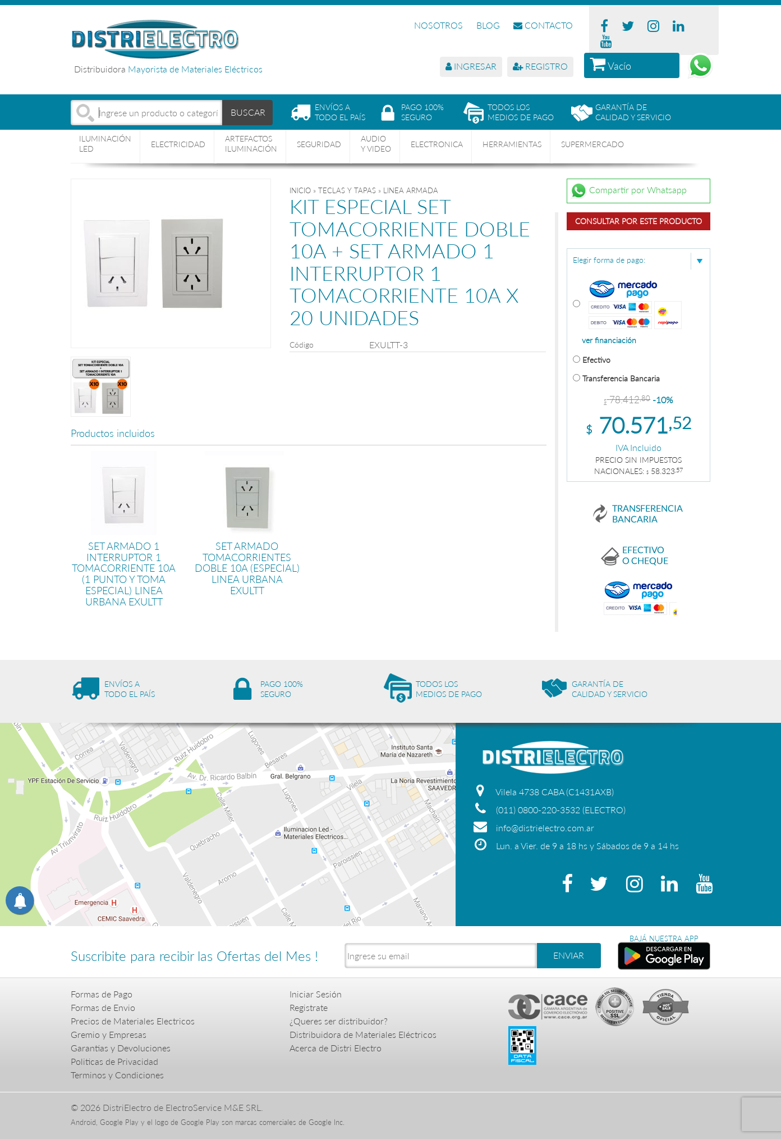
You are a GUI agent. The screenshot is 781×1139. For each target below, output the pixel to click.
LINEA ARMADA (410, 190)
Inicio (300, 190)
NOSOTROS (438, 25)
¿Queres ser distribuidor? (339, 1020)
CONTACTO (543, 25)
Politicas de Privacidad (114, 1061)
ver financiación (609, 340)
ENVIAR (568, 955)
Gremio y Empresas (108, 1034)
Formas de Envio (103, 1007)
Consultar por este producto (638, 221)
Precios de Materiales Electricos (133, 1020)
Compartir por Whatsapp (628, 191)
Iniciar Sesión (316, 993)
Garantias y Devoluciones (121, 1047)
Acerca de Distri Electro (336, 1047)
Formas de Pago (101, 993)
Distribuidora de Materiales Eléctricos (363, 1034)
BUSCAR (248, 112)
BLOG (488, 25)
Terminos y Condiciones (117, 1074)
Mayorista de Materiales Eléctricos (195, 68)
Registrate (309, 1007)
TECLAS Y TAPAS (347, 190)
